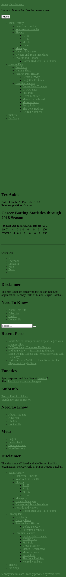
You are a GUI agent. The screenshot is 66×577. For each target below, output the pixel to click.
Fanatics (42, 378)
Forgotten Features (33, 80)
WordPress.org (16, 448)
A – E (26, 35)
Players (19, 32)
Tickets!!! (14, 114)
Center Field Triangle (35, 86)
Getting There (23, 70)
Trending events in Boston (16, 399)
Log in (12, 438)
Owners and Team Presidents (31, 54)
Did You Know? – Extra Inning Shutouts (31, 350)
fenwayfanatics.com (12, 4)
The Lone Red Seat (33, 108)
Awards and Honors (26, 57)
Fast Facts (21, 67)
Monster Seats (31, 102)
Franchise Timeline (26, 26)
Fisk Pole (28, 92)
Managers (21, 48)
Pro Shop (13, 118)
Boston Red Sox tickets (14, 396)
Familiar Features (25, 83)
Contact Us (14, 319)
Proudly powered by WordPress (42, 573)
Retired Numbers (32, 111)
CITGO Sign (30, 89)
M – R (26, 41)
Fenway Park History (27, 73)
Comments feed (17, 445)
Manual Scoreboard (34, 99)
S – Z (26, 45)
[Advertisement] (33, 156)
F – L (26, 38)
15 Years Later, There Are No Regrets (29, 347)
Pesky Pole (29, 105)
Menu (6, 16)
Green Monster (31, 95)
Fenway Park (15, 64)
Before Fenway (31, 76)
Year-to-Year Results (27, 29)
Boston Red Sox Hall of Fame (39, 60)
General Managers (25, 51)
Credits (12, 316)
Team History (16, 22)
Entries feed (15, 442)
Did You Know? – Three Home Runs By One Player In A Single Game (33, 362)
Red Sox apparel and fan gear (24, 381)
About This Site (17, 309)
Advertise (13, 313)
